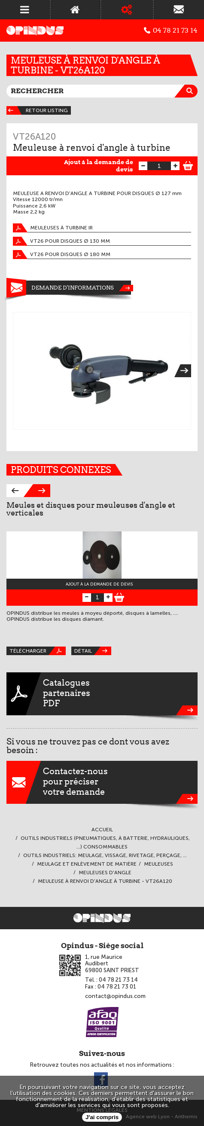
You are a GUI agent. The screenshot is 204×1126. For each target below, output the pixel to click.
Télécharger (37, 651)
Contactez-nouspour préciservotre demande (102, 782)
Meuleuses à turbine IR (53, 227)
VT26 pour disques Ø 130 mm (61, 241)
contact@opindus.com (115, 996)
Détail (92, 651)
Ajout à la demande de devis (98, 166)
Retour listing (37, 110)
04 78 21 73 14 (171, 30)
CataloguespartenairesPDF (102, 693)
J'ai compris (102, 1117)
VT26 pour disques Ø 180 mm (61, 254)
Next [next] (185, 370)
